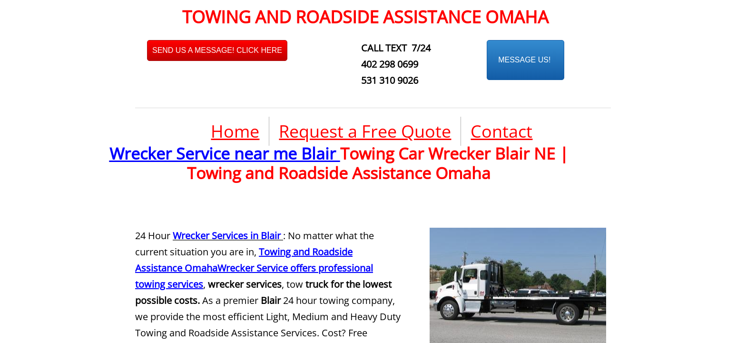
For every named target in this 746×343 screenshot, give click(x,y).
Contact (501, 131)
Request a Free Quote (365, 131)
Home (235, 131)
